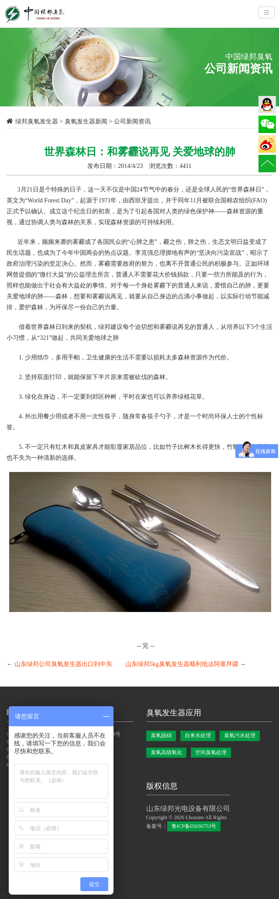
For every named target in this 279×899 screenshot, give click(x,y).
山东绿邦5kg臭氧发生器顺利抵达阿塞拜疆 (181, 664)
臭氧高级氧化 (166, 752)
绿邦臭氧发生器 (36, 121)
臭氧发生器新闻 (86, 121)
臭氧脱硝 (161, 735)
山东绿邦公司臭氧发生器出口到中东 (63, 664)
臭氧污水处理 (239, 735)
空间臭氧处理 (211, 752)
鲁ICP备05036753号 (194, 826)
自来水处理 (198, 735)
